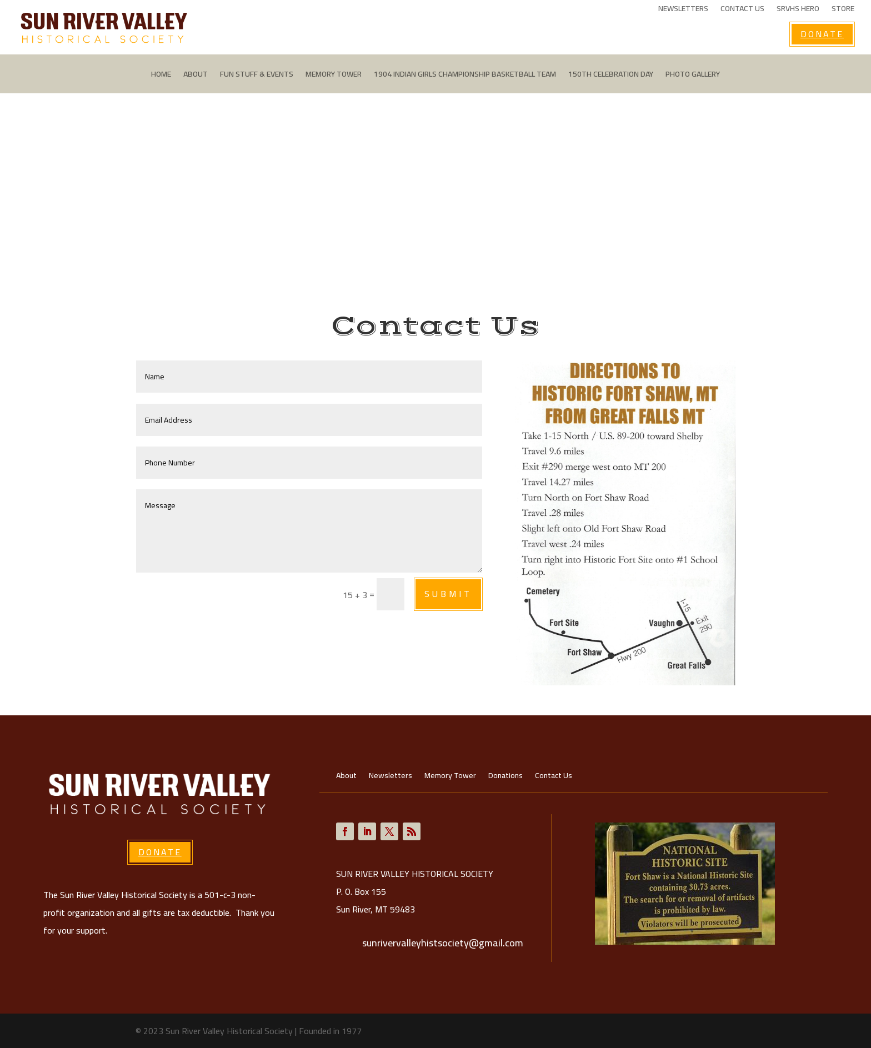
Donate (822, 34)
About (195, 75)
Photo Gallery (692, 75)
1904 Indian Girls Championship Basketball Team (465, 75)
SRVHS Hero (798, 10)
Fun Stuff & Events (256, 75)
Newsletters (683, 10)
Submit (448, 593)
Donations (505, 777)
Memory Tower (334, 75)
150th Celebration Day (610, 75)
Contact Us (742, 10)
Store (843, 10)
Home (161, 75)
